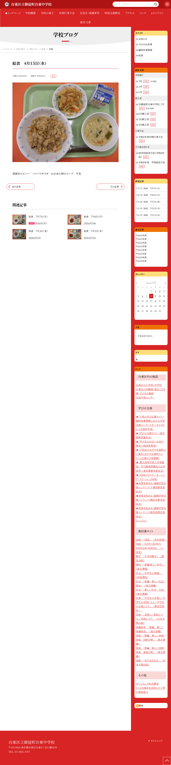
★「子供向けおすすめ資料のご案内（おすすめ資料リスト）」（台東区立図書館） (151, 454)
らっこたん (141, 520)
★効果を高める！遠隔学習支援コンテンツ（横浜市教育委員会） (151, 500)
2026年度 (142, 235)
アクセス (130, 13)
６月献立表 (147, 113)
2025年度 (142, 238)
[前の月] (136, 282)
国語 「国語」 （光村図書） (152, 539)
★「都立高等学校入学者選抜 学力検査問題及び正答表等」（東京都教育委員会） (150, 466)
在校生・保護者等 (89, 13)
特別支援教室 (112, 13)
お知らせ (142, 39)
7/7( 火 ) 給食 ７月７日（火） (148, 188)
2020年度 (142, 257)
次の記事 (114, 186)
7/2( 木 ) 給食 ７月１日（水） (148, 214)
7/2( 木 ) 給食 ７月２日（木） (148, 208)
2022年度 (142, 249)
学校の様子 (47, 13)
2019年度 (141, 260)
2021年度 (141, 253)
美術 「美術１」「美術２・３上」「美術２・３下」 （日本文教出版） (150, 619)
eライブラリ (157, 13)
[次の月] (165, 282)
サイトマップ (157, 741)
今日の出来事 (145, 44)
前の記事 (16, 186)
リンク (143, 13)
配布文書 (85, 22)
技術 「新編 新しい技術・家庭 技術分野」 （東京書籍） (150, 640)
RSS (141, 705)
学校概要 (30, 13)
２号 (143, 86)
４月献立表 (147, 124)
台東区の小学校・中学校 (149, 385)
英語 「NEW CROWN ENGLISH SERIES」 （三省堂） (150, 548)
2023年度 (142, 246)
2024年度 (141, 242)
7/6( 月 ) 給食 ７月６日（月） (148, 194)
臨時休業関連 (145, 50)
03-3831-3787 (22, 751)
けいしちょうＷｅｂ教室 (147, 683)
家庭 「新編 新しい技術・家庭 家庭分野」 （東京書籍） (150, 652)
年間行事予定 (67, 13)
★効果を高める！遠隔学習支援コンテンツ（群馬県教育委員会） (151, 512)
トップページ (14, 13)
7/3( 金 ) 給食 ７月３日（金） (148, 201)
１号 (143, 92)
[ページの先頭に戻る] (167, 761)
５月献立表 (147, 119)
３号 (147, 81)
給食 (140, 55)
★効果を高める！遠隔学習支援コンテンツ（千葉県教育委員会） (151, 487)
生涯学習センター (145, 397)
